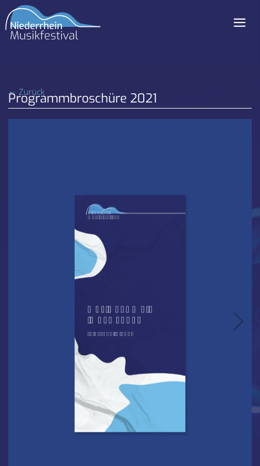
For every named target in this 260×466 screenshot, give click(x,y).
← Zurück (26, 91)
